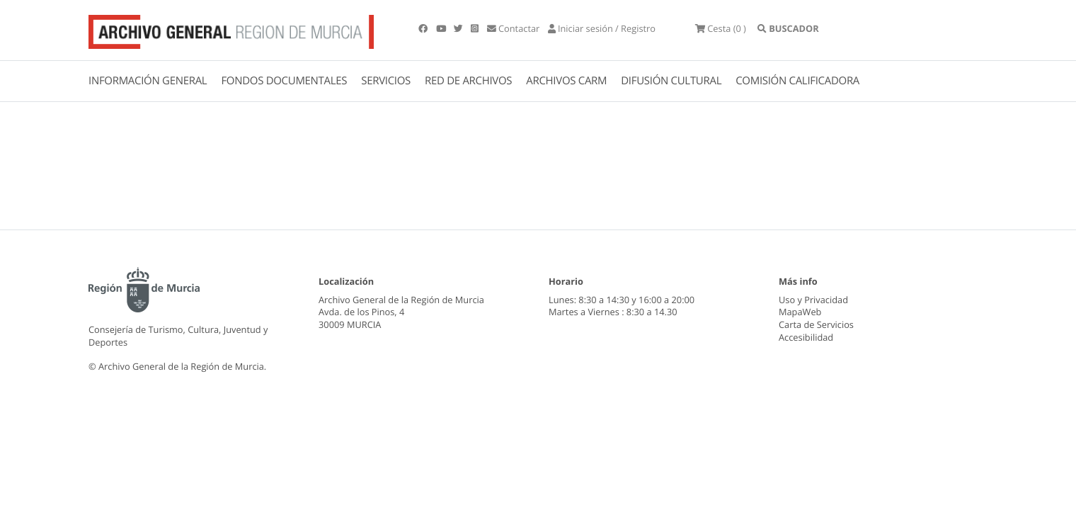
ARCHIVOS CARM (566, 81)
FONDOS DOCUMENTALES (284, 81)
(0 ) (720, 28)
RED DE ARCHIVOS (468, 81)
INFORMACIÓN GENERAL (147, 81)
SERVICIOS (386, 81)
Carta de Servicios (816, 324)
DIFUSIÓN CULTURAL (671, 81)
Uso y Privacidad (813, 299)
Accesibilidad (806, 337)
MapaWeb (800, 311)
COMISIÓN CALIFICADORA (797, 81)
